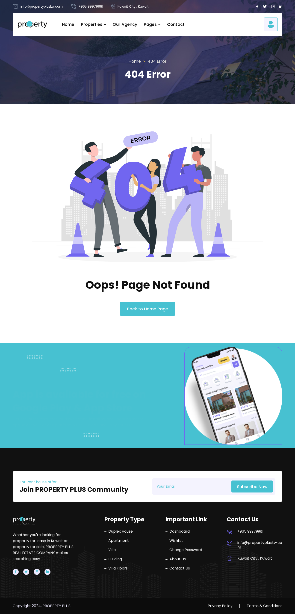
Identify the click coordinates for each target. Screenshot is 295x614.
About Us (175, 559)
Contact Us (177, 568)
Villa (110, 550)
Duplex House (118, 531)
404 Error (157, 61)
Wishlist (174, 540)
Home (68, 24)
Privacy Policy (220, 606)
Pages (150, 24)
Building (113, 559)
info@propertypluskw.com (259, 545)
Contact (176, 24)
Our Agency (125, 24)
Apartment (116, 540)
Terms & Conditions (264, 606)
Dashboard (177, 531)
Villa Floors (116, 568)
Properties (91, 24)
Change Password (183, 550)
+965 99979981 (250, 531)
